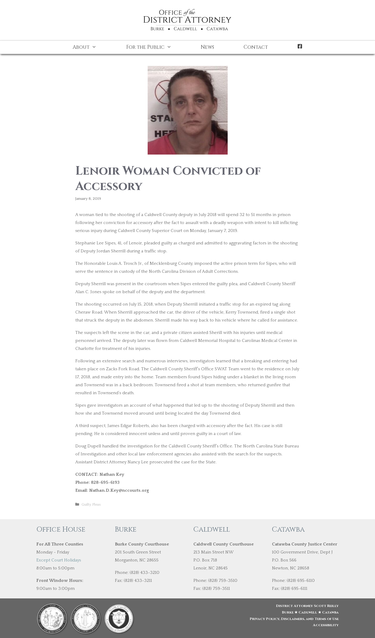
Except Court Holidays (58, 560)
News (207, 47)
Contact (256, 47)
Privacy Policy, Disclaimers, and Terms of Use (294, 618)
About (92, 47)
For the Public (156, 47)
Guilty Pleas (91, 504)
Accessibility (326, 625)
